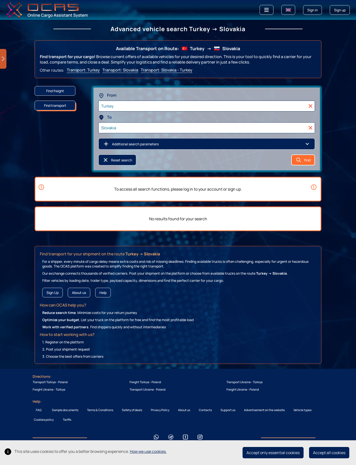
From (107, 95)
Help (103, 292)
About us (79, 292)
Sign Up (52, 292)
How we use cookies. (148, 451)
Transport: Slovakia (120, 70)
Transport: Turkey (83, 70)
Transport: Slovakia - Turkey (166, 70)
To (105, 117)
